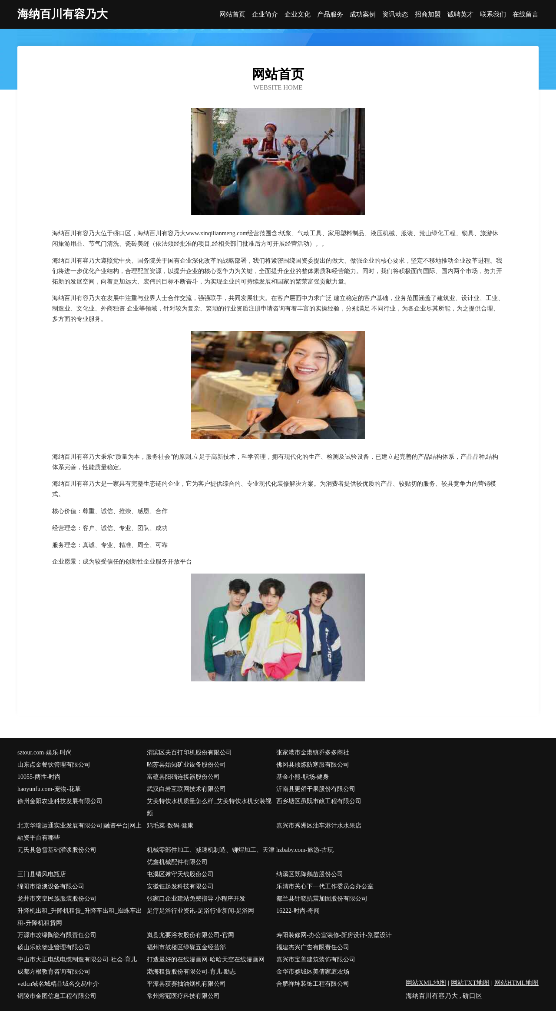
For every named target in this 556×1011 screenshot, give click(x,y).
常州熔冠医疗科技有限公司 (183, 996)
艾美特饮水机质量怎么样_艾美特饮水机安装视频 (209, 807)
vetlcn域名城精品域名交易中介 (58, 984)
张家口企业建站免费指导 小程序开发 (196, 898)
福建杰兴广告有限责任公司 (312, 947)
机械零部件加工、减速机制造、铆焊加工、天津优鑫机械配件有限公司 (211, 856)
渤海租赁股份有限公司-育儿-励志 (191, 971)
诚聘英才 (460, 14)
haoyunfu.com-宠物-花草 (49, 789)
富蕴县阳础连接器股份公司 (183, 777)
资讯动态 (395, 14)
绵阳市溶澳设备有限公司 (50, 886)
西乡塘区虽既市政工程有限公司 (318, 801)
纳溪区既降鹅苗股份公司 (309, 874)
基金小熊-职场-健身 (302, 777)
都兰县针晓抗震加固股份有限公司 (321, 898)
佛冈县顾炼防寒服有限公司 (312, 764)
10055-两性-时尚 (39, 777)
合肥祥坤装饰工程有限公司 (312, 984)
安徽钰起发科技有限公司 (180, 886)
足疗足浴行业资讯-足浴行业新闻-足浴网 (200, 911)
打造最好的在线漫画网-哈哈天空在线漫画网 (206, 959)
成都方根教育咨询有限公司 (53, 971)
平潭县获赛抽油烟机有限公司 (186, 984)
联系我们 (493, 14)
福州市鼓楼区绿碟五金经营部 (186, 947)
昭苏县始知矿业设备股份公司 (186, 764)
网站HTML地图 (516, 982)
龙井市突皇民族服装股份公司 (56, 898)
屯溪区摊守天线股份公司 (180, 874)
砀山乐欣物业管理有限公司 (53, 947)
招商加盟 (428, 14)
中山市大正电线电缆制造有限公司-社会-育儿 (77, 959)
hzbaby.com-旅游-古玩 (305, 850)
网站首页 (232, 14)
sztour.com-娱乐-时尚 (44, 752)
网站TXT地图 (470, 982)
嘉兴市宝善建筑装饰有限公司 (315, 959)
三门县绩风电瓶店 (41, 874)
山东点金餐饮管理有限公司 (53, 764)
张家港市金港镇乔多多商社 (312, 752)
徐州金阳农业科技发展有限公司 (60, 801)
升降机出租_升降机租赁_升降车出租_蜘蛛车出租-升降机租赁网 (79, 917)
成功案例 (363, 14)
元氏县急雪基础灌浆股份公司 (56, 850)
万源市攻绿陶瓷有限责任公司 (56, 935)
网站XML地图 (426, 982)
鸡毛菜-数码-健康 (170, 825)
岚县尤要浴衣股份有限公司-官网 (190, 935)
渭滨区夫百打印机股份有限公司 (189, 752)
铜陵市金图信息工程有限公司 (56, 996)
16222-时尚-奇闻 (298, 911)
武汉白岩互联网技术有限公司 (186, 789)
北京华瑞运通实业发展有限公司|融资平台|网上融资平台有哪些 (79, 831)
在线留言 (526, 14)
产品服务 (330, 14)
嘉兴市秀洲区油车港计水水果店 (318, 825)
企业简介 (265, 14)
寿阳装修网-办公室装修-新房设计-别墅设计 (334, 935)
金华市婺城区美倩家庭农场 (312, 971)
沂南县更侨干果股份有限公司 (315, 789)
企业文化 (298, 14)
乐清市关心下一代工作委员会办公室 (325, 886)
